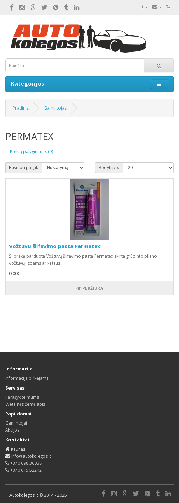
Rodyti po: (109, 167)
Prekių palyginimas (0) (31, 151)
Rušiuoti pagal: (23, 167)
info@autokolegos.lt (31, 456)
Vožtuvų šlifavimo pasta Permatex (55, 246)
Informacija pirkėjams (26, 378)
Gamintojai (16, 423)
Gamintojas (55, 108)
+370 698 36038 (26, 463)
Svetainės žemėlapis (25, 404)
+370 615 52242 (26, 470)
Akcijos (12, 430)
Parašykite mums (22, 397)
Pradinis (21, 108)
